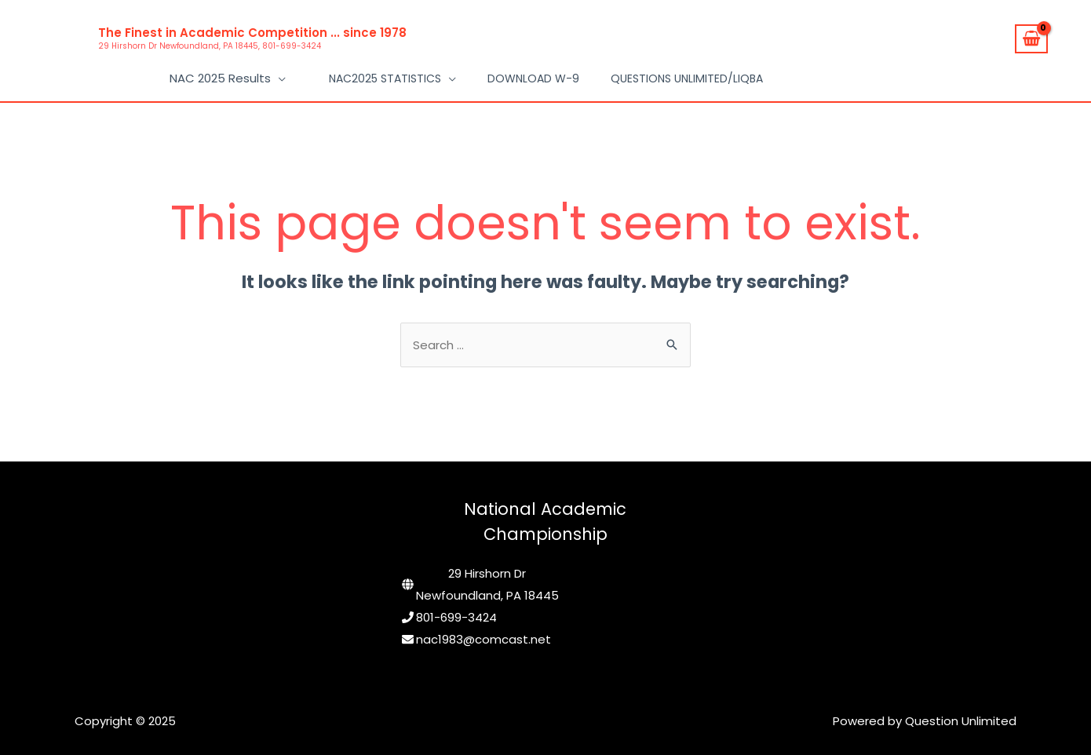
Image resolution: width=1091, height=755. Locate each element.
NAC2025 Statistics (385, 78)
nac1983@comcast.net (483, 639)
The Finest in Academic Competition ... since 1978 (252, 32)
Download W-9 (533, 78)
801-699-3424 (456, 617)
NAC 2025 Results (220, 78)
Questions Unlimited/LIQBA (687, 78)
